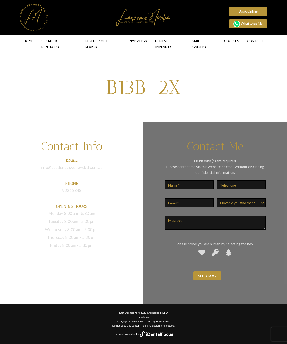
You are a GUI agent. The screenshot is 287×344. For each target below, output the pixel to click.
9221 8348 (71, 190)
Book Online (248, 11)
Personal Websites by (143, 334)
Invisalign (137, 41)
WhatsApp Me (248, 24)
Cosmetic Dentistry (50, 43)
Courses (231, 41)
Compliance (143, 317)
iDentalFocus (139, 321)
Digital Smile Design (96, 43)
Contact (255, 41)
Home (28, 41)
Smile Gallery (199, 43)
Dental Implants (163, 43)
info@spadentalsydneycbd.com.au (72, 167)
